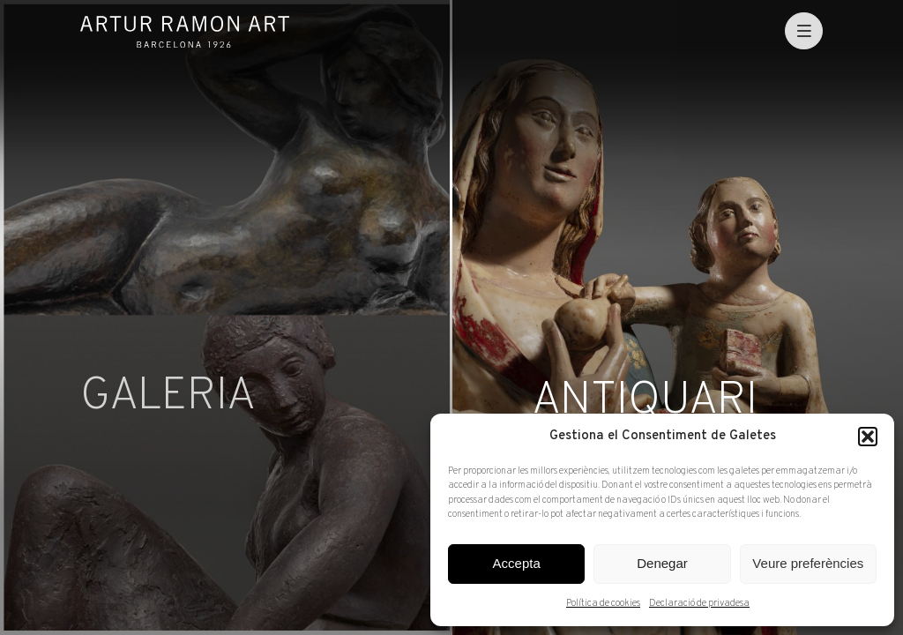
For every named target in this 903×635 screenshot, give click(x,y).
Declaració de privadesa (699, 603)
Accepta (517, 563)
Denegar (662, 563)
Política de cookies (603, 603)
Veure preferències (807, 563)
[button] (868, 436)
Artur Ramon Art (184, 32)
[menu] (804, 31)
